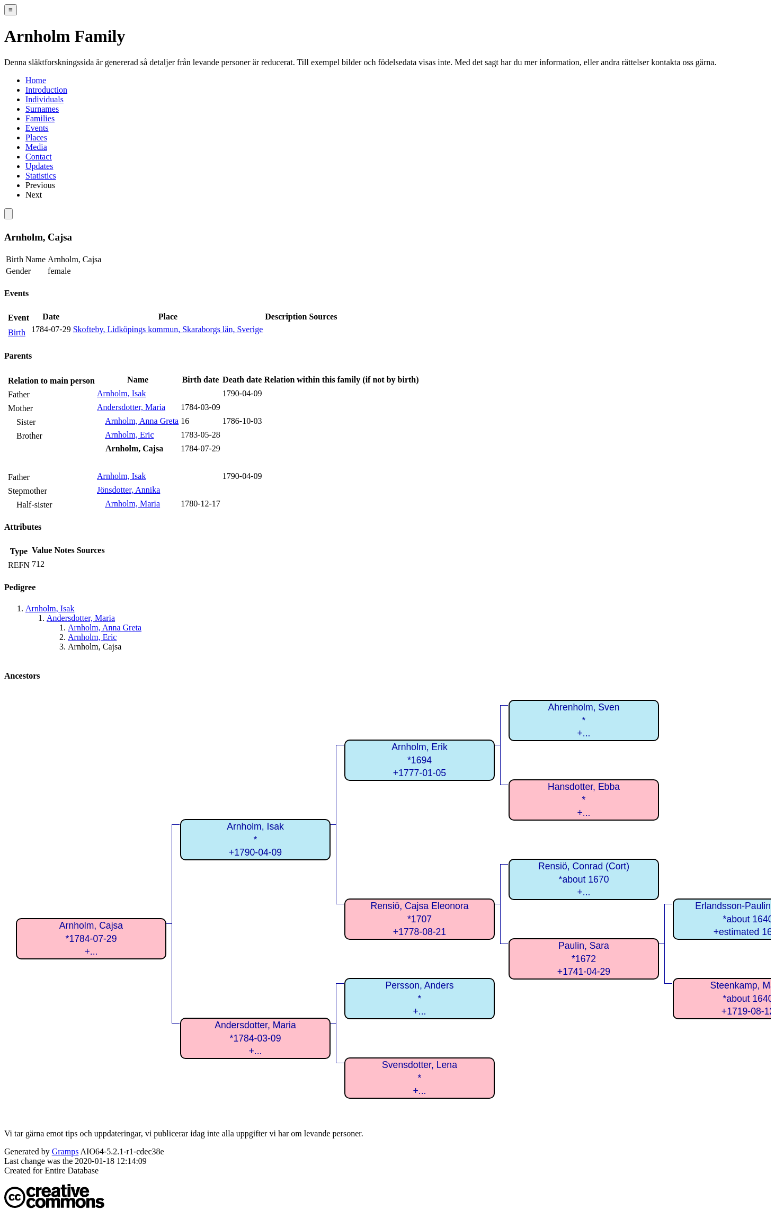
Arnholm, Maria (132, 503)
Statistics (40, 175)
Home (35, 80)
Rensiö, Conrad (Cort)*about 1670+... (583, 879)
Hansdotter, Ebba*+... (584, 799)
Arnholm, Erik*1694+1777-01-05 (419, 760)
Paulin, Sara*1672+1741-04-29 (583, 958)
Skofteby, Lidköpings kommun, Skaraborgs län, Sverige (168, 329)
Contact (38, 156)
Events (37, 127)
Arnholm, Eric (129, 434)
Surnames (42, 108)
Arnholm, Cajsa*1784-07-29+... (91, 938)
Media (36, 147)
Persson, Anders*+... (419, 998)
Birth (16, 332)
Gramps (65, 1151)
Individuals (44, 99)
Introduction (46, 89)
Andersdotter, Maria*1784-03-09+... (255, 1038)
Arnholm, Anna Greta (142, 420)
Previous (40, 185)
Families (40, 118)
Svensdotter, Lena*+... (419, 1078)
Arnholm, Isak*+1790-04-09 (255, 839)
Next (33, 194)
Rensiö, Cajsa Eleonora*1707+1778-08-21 (420, 919)
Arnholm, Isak (121, 393)
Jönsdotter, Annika (128, 489)
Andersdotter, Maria (131, 407)
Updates (39, 166)
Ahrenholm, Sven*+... (584, 720)
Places (36, 137)
